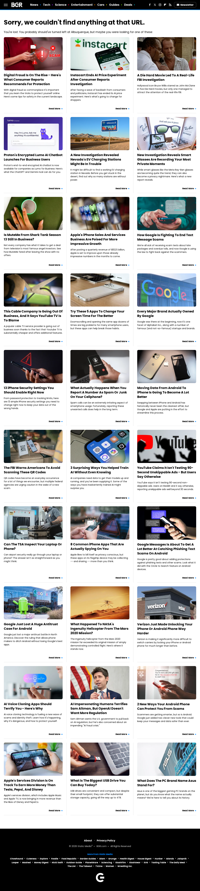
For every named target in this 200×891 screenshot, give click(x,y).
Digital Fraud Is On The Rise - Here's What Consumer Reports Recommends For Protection (32, 79)
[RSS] (170, 5)
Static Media (84, 846)
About (88, 840)
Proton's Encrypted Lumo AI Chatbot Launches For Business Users (33, 157)
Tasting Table (158, 862)
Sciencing (106, 862)
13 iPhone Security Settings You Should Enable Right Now (29, 390)
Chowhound (16, 858)
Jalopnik (182, 858)
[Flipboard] (165, 5)
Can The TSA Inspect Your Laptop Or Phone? (33, 546)
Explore (44, 858)
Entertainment (82, 5)
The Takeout (85, 866)
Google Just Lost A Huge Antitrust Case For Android (31, 626)
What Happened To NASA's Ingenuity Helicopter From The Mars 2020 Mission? (99, 628)
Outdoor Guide (74, 862)
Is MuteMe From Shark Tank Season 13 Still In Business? (32, 237)
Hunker (159, 858)
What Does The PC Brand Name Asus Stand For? (166, 783)
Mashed (26, 862)
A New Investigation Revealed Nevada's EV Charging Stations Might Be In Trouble (95, 159)
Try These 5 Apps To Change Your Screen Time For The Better (97, 313)
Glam (102, 858)
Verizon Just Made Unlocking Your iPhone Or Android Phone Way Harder (165, 628)
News (34, 5)
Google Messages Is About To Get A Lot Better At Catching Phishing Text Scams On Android (166, 548)
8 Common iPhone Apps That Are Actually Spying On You (97, 546)
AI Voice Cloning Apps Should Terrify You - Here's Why (28, 706)
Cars (100, 5)
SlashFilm (120, 862)
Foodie (54, 858)
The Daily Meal (177, 862)
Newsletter (185, 4)
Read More (54, 108)
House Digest (144, 858)
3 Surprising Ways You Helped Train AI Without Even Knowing (99, 470)
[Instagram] (160, 5)
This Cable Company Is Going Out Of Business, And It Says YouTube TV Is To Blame (33, 315)
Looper (15, 862)
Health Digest (127, 858)
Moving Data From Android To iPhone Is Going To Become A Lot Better (163, 392)
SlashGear (134, 862)
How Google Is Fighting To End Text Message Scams (165, 237)
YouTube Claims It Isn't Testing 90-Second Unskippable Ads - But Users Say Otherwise (166, 472)
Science (61, 5)
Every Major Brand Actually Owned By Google (165, 313)
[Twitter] (155, 5)
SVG (146, 862)
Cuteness (31, 858)
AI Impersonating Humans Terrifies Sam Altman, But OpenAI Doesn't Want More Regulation (98, 708)
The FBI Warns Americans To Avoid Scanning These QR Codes (32, 470)
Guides (114, 5)
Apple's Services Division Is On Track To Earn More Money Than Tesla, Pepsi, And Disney (29, 785)
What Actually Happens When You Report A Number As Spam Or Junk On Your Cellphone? (98, 392)
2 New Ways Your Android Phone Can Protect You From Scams (163, 706)
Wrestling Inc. (124, 866)
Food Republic (69, 858)
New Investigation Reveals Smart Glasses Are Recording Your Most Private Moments (164, 159)
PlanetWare (91, 862)
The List (72, 866)
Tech (46, 5)
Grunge (112, 858)
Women (110, 866)
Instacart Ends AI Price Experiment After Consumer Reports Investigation (98, 79)
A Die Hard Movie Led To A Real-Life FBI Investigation (165, 77)
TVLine (98, 866)
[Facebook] (150, 5)
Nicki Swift (57, 862)
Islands (170, 858)
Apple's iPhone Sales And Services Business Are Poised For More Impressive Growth (97, 239)
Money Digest (41, 862)
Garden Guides (88, 858)
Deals (128, 5)
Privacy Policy (106, 840)
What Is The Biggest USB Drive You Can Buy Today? (97, 782)
